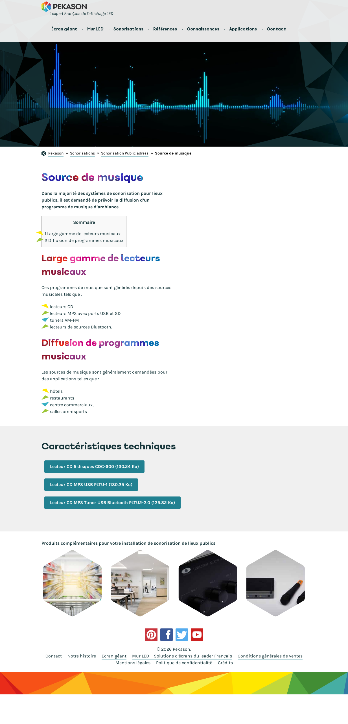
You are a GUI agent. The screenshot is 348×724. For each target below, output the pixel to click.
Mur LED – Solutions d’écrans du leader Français (182, 656)
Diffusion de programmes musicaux (84, 240)
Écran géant (64, 29)
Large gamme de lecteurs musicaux (83, 233)
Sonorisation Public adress (124, 153)
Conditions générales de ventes (270, 656)
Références (165, 29)
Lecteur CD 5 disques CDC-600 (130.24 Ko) (94, 466)
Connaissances (203, 29)
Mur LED (95, 29)
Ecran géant (114, 656)
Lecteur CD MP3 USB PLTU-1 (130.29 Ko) (91, 484)
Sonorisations (128, 29)
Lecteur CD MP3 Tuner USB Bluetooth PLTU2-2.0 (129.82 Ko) (112, 502)
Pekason (56, 153)
